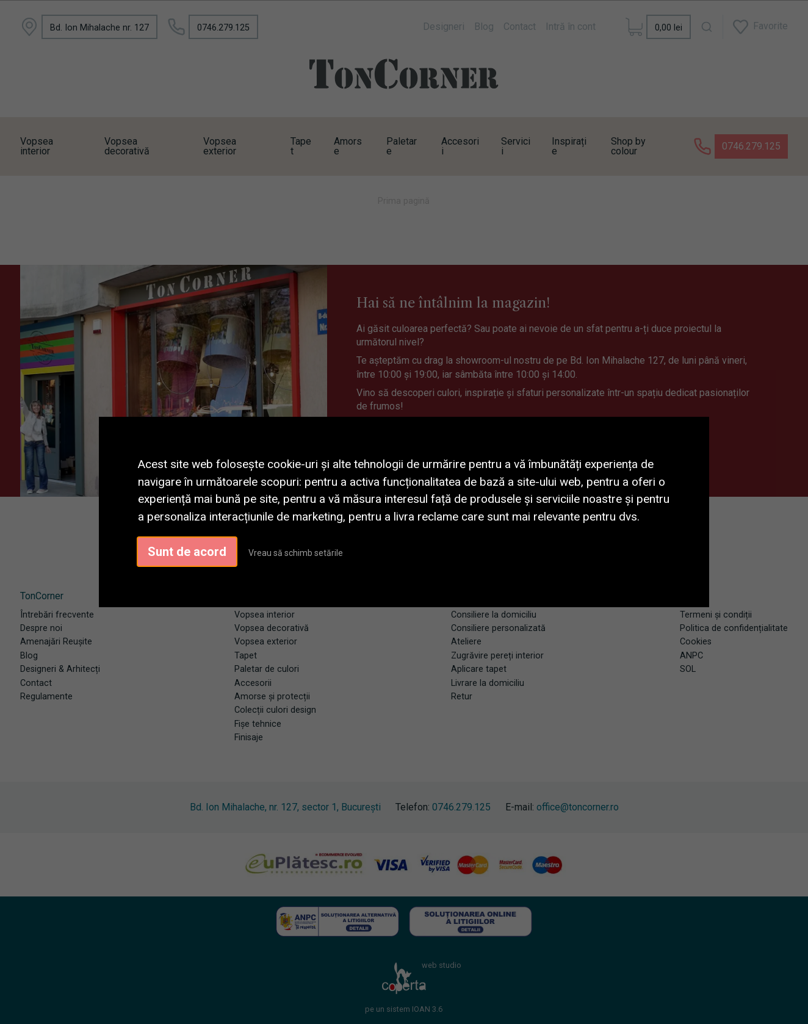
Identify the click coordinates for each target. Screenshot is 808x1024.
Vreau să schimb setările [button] (295, 553)
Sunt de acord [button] (187, 551)
